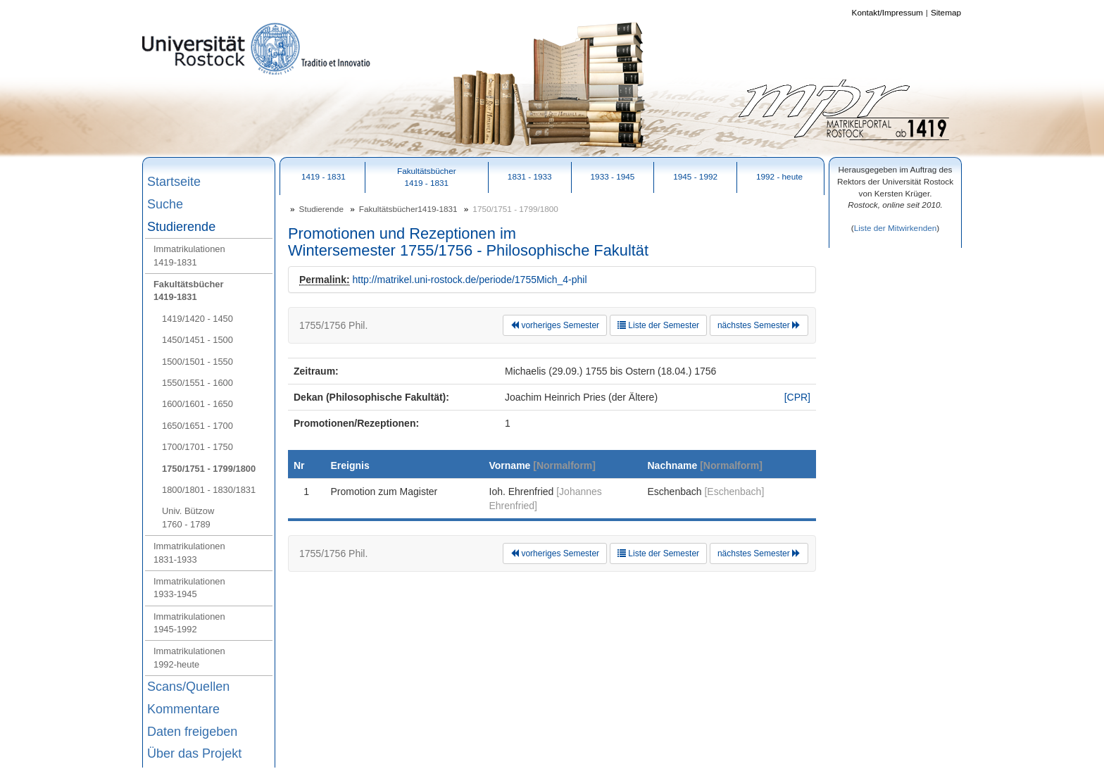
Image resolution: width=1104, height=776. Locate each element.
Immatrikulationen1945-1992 (189, 622)
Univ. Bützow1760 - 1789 (188, 517)
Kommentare (183, 709)
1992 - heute (779, 176)
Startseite (174, 182)
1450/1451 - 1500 (197, 339)
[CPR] (797, 397)
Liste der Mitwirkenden (895, 227)
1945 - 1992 (695, 176)
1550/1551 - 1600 (197, 382)
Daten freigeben (192, 732)
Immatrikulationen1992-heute (189, 657)
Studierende (181, 227)
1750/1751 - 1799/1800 (209, 468)
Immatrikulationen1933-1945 (189, 587)
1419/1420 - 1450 (197, 318)
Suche (165, 204)
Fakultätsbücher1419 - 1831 (426, 176)
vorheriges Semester (554, 325)
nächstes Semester (759, 325)
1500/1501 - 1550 (197, 361)
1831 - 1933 (530, 176)
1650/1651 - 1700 (197, 425)
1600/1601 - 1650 (197, 404)
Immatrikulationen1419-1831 (189, 255)
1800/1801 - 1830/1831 (209, 489)
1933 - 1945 (613, 176)
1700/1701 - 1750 (197, 447)
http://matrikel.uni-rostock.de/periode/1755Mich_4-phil (469, 279)
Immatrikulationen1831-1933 (189, 552)
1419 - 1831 (323, 176)
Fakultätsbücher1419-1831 (188, 290)
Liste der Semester (658, 325)
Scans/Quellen (188, 687)
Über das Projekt (194, 753)
